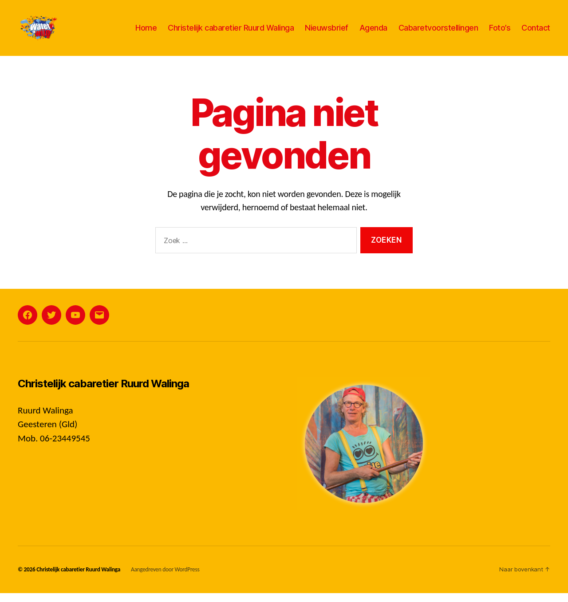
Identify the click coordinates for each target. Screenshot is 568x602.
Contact (535, 32)
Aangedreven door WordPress (165, 578)
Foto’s (499, 32)
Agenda (373, 32)
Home (146, 32)
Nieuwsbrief (326, 32)
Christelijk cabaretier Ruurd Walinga (231, 32)
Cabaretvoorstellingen (438, 32)
